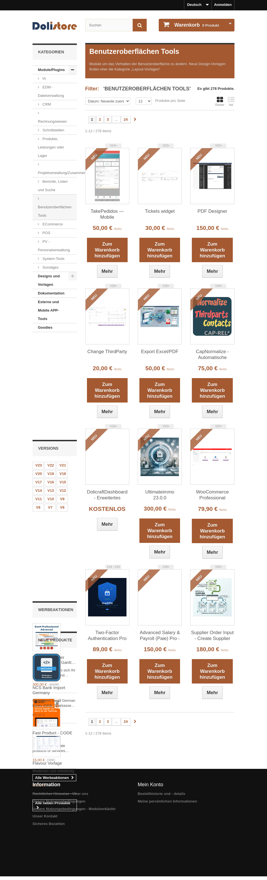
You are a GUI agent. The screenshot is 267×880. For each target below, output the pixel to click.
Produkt (196, 25)
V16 (50, 383)
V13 (50, 391)
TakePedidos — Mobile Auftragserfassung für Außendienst (107, 214)
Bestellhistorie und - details (161, 837)
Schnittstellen (53, 130)
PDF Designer (212, 211)
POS (46, 233)
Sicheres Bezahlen (49, 867)
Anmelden (223, 5)
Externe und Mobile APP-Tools (48, 310)
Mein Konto (150, 828)
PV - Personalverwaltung (54, 245)
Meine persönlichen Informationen (167, 844)
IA (44, 78)
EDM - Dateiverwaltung (51, 91)
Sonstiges (50, 267)
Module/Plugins (51, 70)
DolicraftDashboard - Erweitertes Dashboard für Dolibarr (107, 495)
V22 (50, 366)
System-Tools (53, 259)
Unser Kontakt (45, 859)
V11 (38, 399)
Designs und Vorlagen (49, 280)
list (231, 101)
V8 (38, 408)
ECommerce (52, 224)
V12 (62, 391)
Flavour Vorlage (47, 741)
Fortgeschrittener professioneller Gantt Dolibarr (52, 480)
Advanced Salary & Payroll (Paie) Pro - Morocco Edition (160, 636)
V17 (38, 383)
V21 (62, 366)
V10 (50, 399)
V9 (62, 399)
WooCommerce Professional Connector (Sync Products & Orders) (212, 495)
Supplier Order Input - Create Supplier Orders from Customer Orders (212, 636)
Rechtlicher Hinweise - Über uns (60, 837)
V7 (50, 408)
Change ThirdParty (107, 351)
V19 (50, 374)
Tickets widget (160, 211)
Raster (219, 101)
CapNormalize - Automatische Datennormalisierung (212, 355)
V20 (38, 374)
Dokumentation (51, 293)
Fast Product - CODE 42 (52, 555)
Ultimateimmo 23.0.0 (159, 494)
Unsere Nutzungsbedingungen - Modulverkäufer (74, 852)
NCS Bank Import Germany (49, 668)
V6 (62, 408)
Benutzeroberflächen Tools (55, 211)
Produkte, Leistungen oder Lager (51, 147)
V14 (38, 391)
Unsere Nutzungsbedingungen (59, 844)
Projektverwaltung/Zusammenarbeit (57, 173)
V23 (38, 366)
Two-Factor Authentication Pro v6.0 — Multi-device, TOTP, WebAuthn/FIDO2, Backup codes (107, 636)
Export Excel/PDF (159, 351)
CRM (46, 104)
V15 (62, 383)
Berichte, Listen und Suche (53, 185)
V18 (62, 374)
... (116, 119)
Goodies (45, 327)
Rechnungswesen (52, 121)
